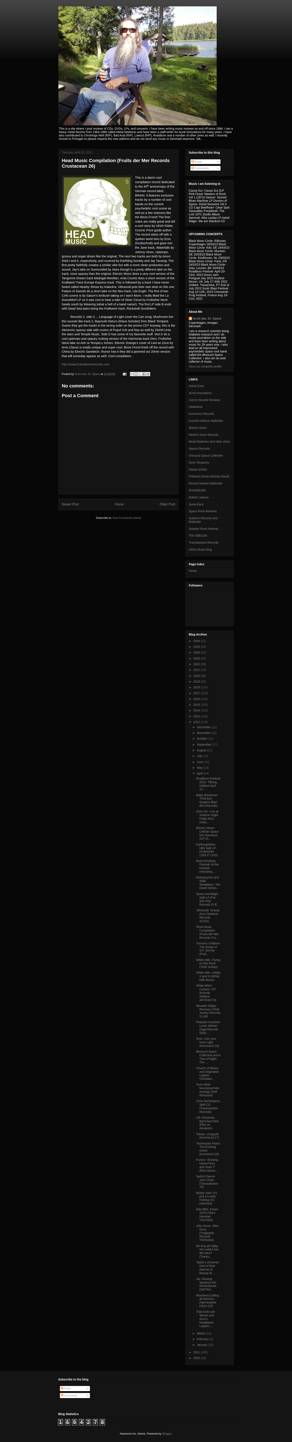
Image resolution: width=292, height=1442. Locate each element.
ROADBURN (197, 490)
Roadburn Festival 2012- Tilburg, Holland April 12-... (208, 784)
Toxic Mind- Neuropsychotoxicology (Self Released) (207, 1090)
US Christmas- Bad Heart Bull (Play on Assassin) (207, 1123)
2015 (197, 704)
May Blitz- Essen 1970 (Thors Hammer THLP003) (207, 1215)
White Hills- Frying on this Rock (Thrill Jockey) (208, 963)
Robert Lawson (199, 497)
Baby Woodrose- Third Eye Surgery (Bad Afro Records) (207, 800)
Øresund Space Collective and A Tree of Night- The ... (208, 1057)
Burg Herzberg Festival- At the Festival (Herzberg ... (207, 866)
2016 (197, 699)
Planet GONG (198, 469)
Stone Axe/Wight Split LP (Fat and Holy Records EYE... (208, 899)
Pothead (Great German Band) (209, 476)
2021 (197, 670)
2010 (197, 1358)
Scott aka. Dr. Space (207, 318)
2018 (197, 687)
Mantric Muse (198, 427)
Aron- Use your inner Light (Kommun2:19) (207, 1042)
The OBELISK (198, 535)
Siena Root (196, 504)
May (200, 767)
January (202, 1345)
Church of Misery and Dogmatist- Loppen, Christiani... (207, 1073)
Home (119, 504)
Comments (200, 168)
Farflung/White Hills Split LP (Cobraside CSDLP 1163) (207, 850)
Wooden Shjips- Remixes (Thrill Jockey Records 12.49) (208, 1011)
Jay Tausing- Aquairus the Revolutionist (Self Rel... (206, 1284)
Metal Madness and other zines (209, 441)
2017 (197, 693)
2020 (197, 676)
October (202, 738)
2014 (197, 710)
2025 (197, 646)
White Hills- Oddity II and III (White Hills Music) (208, 976)
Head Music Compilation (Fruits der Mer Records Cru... (207, 932)
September (204, 744)
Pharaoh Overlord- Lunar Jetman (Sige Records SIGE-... (208, 1027)
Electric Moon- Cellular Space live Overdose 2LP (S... (207, 833)
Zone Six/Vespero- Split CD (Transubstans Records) (208, 1106)
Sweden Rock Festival (203, 528)
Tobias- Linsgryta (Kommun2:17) (207, 1135)
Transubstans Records (203, 542)
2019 (197, 681)
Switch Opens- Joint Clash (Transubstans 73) (207, 1182)
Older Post (167, 504)
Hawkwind (195, 406)
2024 (197, 652)
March (201, 1333)
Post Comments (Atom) (127, 517)
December (204, 727)
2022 (197, 664)
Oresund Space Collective (206, 455)
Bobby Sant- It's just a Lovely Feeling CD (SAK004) (206, 1198)
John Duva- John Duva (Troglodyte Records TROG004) (207, 1233)
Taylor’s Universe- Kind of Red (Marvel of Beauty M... (208, 1268)
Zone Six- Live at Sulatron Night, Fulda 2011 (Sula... (207, 817)
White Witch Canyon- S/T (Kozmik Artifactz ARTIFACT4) (206, 993)
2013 (197, 716)
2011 (197, 1352)
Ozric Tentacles (199, 462)
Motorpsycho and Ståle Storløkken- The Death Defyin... (208, 883)
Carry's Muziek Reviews (204, 400)
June (200, 762)
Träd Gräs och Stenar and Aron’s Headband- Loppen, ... (205, 1319)
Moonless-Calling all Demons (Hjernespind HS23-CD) (207, 1301)
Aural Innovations (200, 393)
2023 (197, 658)
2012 (197, 722)
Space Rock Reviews (203, 511)
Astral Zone (196, 386)
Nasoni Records (199, 448)
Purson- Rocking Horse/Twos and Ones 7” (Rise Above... (207, 1165)
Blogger (166, 1433)
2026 (197, 641)
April (200, 773)
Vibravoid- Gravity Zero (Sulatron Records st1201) (208, 916)
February (203, 1339)
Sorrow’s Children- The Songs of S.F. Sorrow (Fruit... (208, 949)
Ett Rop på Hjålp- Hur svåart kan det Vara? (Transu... (207, 1251)
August (202, 750)
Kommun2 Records (201, 413)
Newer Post (70, 504)
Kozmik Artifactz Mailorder (206, 420)
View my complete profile (205, 366)
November (204, 733)
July (200, 756)
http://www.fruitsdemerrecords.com (86, 364)
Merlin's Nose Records (203, 434)
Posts (196, 161)
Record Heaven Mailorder (206, 483)
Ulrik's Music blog (200, 549)
